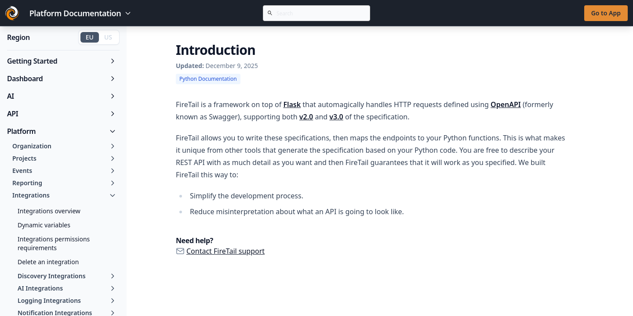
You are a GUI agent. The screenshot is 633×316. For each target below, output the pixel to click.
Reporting (64, 183)
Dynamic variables (44, 225)
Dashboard (61, 78)
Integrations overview (49, 211)
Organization (64, 146)
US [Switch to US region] (108, 37)
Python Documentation (208, 79)
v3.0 (336, 117)
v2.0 (306, 117)
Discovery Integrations (67, 276)
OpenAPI (506, 104)
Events (64, 170)
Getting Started (61, 61)
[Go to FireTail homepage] (12, 13)
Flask (292, 104)
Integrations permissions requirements (54, 243)
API (61, 113)
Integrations (64, 195)
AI (61, 96)
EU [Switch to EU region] (90, 37)
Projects (64, 158)
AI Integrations (67, 288)
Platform (61, 131)
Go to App (606, 13)
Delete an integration (48, 262)
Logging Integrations (67, 300)
